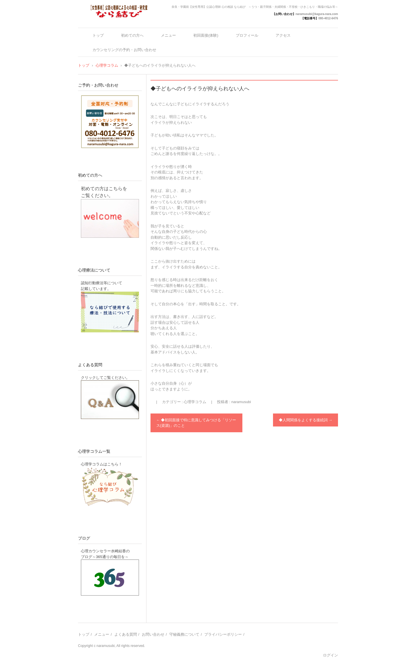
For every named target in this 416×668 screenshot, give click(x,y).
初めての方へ (132, 35)
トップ (98, 35)
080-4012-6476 (328, 18)
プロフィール (247, 35)
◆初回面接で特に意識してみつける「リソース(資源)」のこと (196, 423)
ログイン (330, 655)
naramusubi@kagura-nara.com (317, 14)
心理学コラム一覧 (94, 451)
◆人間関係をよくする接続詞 (306, 420)
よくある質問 (90, 364)
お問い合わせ (153, 634)
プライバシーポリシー (223, 634)
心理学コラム (195, 402)
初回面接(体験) (205, 35)
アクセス (283, 35)
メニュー (168, 35)
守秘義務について (184, 634)
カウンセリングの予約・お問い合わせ (124, 50)
